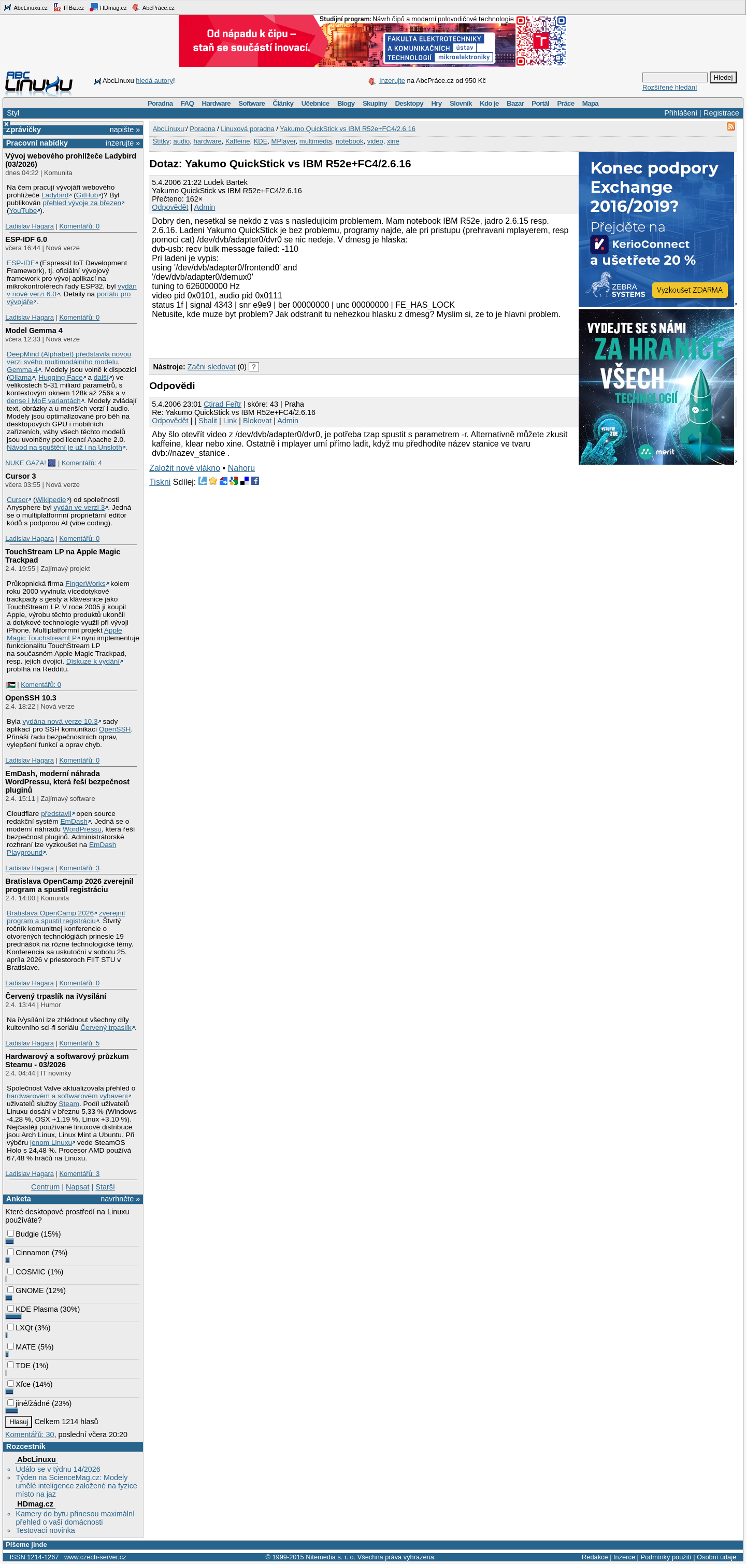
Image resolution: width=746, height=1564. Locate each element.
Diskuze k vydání (93, 661)
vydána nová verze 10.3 (59, 721)
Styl (13, 113)
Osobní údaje (716, 1557)
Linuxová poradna (247, 129)
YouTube (23, 210)
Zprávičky (23, 129)
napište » (125, 129)
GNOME (25, 1290)
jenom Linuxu (51, 1142)
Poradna (160, 103)
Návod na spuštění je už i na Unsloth (64, 447)
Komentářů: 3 (79, 868)
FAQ (187, 103)
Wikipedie (50, 500)
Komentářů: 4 (82, 463)
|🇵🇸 (10, 684)
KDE (261, 141)
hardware (207, 141)
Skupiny (375, 103)
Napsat (78, 1187)
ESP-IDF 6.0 (26, 239)
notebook (350, 141)
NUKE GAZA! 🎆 (30, 463)
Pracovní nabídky (37, 143)
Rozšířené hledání (669, 87)
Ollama (20, 377)
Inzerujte (392, 80)
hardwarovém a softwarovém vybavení (67, 1096)
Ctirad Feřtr (222, 404)
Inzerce (624, 1557)
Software (251, 103)
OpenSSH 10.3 (30, 698)
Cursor (17, 500)
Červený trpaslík (106, 1027)
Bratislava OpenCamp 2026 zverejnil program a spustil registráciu (69, 885)
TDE (19, 1365)
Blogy (346, 103)
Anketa (18, 1199)
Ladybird (54, 195)
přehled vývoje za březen (81, 203)
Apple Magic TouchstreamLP (64, 634)
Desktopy (409, 103)
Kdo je (489, 103)
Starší (105, 1187)
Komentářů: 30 (29, 1434)
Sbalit (207, 421)
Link (230, 421)
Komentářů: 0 (79, 226)
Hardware (216, 103)
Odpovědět (170, 207)
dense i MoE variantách (44, 401)
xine (393, 141)
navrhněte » (120, 1199)
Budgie (23, 1234)
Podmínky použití (665, 1557)
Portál (540, 103)
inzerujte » (123, 143)
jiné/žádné (28, 1403)
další (101, 377)
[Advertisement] (270, 337)
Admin (205, 207)
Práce (565, 103)
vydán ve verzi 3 (79, 507)
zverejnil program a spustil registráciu (66, 917)
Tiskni (159, 482)
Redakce (595, 1557)
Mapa (590, 103)
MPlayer (283, 141)
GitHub (87, 195)
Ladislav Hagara (29, 226)
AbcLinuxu (36, 1459)
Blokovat (257, 421)
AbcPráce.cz (153, 7)
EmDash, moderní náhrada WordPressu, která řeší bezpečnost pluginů (67, 781)
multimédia (315, 141)
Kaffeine (237, 141)
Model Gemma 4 (33, 330)
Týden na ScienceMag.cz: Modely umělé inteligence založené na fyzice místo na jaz (76, 1485)
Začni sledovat (212, 367)
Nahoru (241, 468)
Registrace (721, 113)
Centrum (45, 1187)
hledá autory (154, 80)
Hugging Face (61, 377)
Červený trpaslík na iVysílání (55, 996)
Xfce (19, 1384)
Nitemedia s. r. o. (330, 1557)
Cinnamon (28, 1253)
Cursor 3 (20, 476)
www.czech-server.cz (95, 1557)
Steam (69, 1104)
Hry (436, 103)
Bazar (515, 103)
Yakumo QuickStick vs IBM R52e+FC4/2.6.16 (347, 129)
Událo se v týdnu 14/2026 (58, 1469)
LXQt (20, 1328)
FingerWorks (85, 583)
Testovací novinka (45, 1530)
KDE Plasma (32, 1309)
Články (283, 103)
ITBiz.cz (68, 7)
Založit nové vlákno (184, 468)
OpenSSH (115, 729)
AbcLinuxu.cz (25, 7)
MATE (21, 1347)
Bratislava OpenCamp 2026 (50, 913)
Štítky (161, 141)
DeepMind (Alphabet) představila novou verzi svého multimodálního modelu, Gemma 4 (69, 362)
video (375, 141)
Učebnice (315, 103)
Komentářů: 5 (79, 1043)
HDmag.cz (107, 7)
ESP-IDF (21, 263)
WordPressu (82, 829)
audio (181, 141)
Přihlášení (680, 113)
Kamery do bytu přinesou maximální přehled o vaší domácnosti (75, 1518)
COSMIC (26, 1272)
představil (56, 813)
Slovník (461, 103)
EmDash (73, 821)
